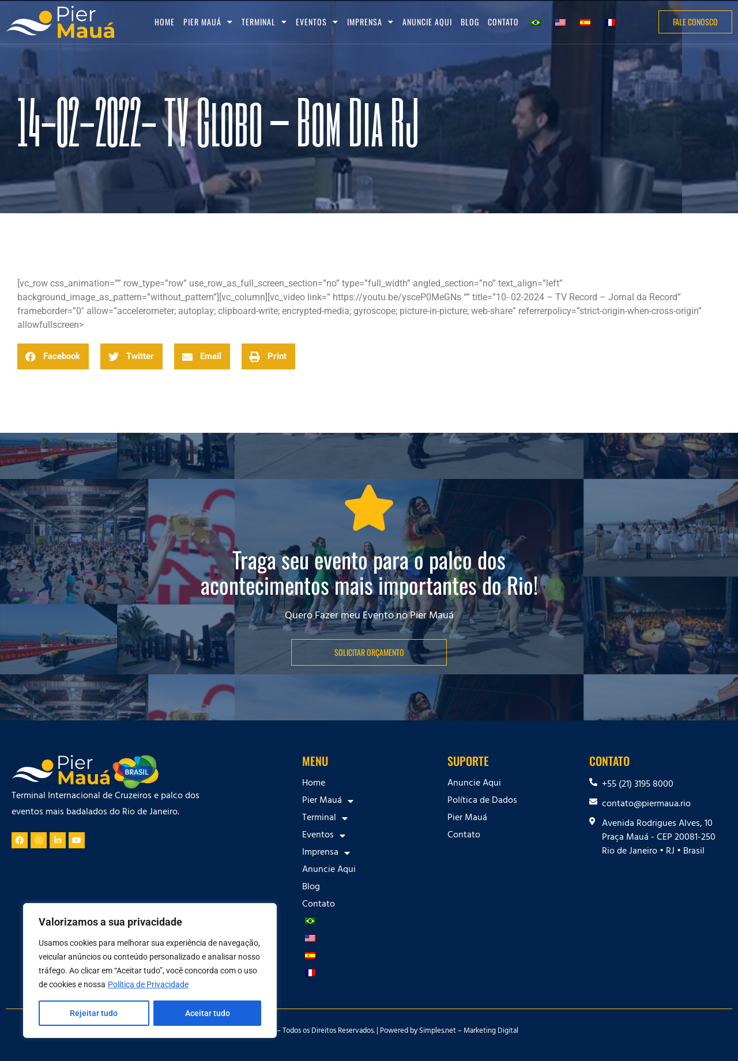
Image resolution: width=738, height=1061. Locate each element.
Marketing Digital (491, 1032)
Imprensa (370, 22)
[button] (53, 356)
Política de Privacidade (148, 984)
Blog (470, 22)
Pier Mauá (208, 22)
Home (165, 22)
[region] (150, 970)
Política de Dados (482, 801)
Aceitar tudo (207, 1013)
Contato (503, 22)
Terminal (264, 22)
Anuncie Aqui (427, 22)
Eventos (317, 22)
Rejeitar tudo (94, 1013)
